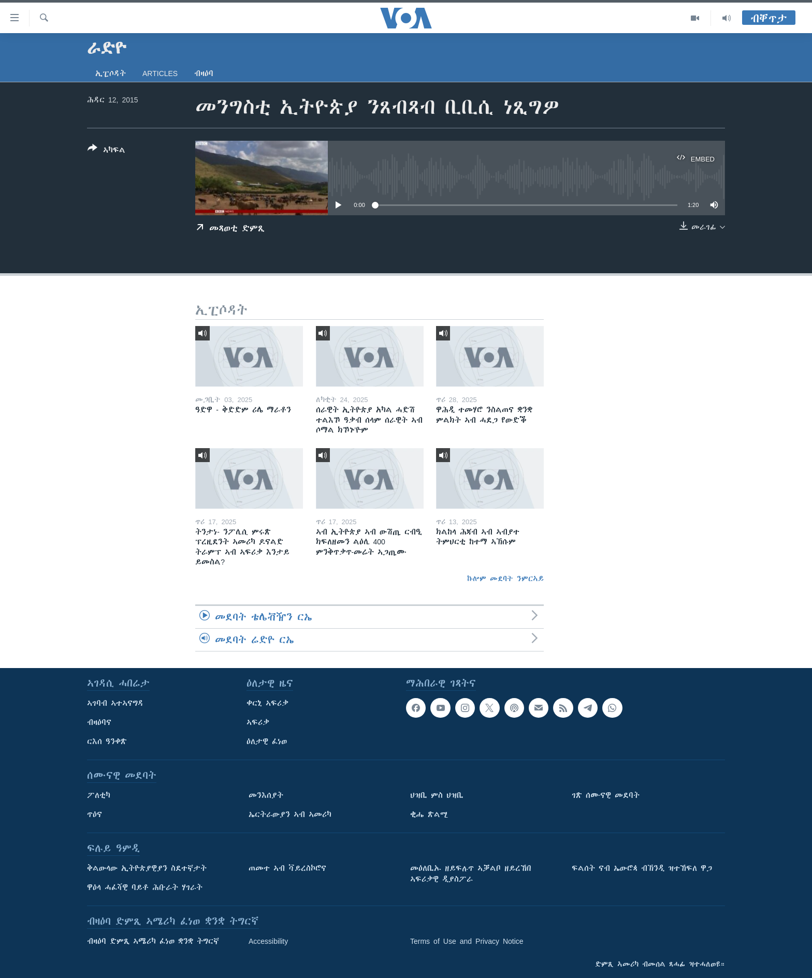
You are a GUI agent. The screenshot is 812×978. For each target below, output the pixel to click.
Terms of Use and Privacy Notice (467, 941)
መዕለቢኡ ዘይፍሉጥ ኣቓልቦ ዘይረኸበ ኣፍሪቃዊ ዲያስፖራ (470, 874)
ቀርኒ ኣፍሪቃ (267, 703)
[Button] (106, 151)
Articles (160, 73)
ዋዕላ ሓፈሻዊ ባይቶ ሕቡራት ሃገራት (144, 887)
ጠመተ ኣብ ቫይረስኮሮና (287, 868)
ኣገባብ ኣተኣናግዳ (115, 703)
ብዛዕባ (203, 73)
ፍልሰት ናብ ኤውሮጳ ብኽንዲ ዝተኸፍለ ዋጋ (642, 868)
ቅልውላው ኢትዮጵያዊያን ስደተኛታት (147, 868)
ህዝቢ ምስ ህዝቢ (436, 795)
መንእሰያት (266, 795)
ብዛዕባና (99, 722)
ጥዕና (94, 814)
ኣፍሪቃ (258, 722)
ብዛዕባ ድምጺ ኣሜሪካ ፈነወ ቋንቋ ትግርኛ (153, 941)
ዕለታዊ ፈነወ (267, 741)
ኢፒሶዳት (110, 73)
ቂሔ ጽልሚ (429, 814)
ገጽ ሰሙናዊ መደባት (606, 795)
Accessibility (268, 941)
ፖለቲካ (98, 795)
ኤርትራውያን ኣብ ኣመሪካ (290, 814)
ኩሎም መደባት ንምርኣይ (505, 578)
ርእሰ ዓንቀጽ (107, 741)
